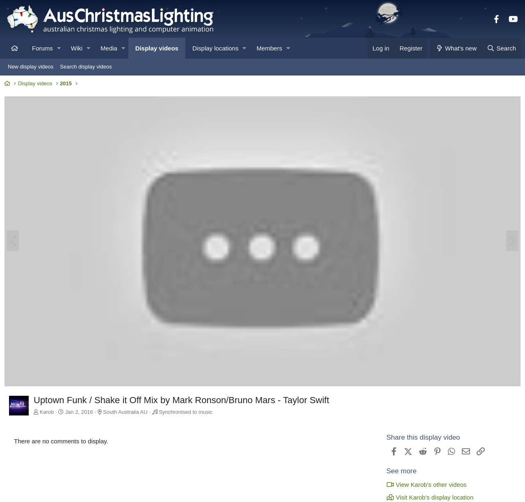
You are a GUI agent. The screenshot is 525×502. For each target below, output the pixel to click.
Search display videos (86, 67)
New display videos (30, 67)
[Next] (510, 241)
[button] (59, 48)
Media (108, 48)
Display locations (215, 48)
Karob (49, 412)
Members (269, 48)
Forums (42, 48)
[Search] (501, 48)
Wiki (76, 48)
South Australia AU (127, 412)
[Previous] (15, 241)
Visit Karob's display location (427, 496)
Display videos (156, 48)
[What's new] (456, 48)
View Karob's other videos (424, 484)
